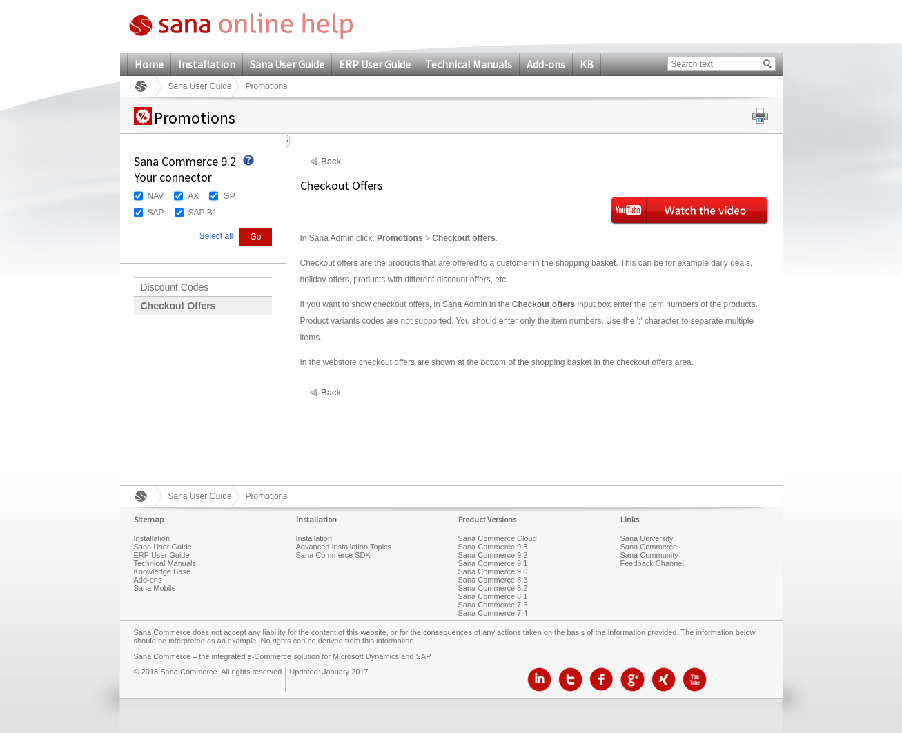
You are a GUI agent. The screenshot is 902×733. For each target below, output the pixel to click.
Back (331, 161)
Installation (206, 64)
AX (193, 196)
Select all (216, 236)
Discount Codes (175, 287)
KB (587, 64)
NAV (156, 196)
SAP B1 (202, 212)
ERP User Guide (375, 64)
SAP (156, 212)
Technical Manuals (468, 64)
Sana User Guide (287, 64)
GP (229, 196)
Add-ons (546, 64)
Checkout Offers (178, 305)
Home (149, 64)
